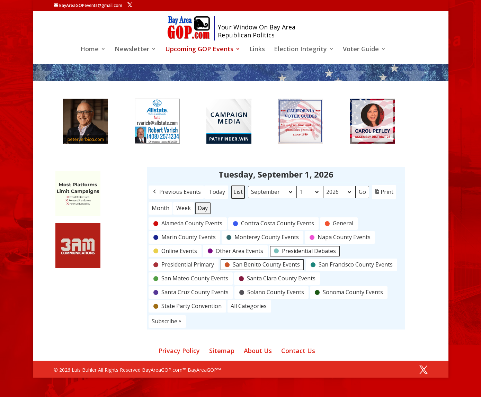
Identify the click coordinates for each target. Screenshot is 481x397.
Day (203, 208)
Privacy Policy (179, 350)
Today (217, 192)
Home (89, 49)
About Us (258, 350)
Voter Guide (361, 49)
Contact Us (298, 350)
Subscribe (167, 321)
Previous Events (176, 192)
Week (183, 208)
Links (257, 49)
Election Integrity (300, 49)
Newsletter (132, 49)
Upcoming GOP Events (199, 49)
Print (383, 193)
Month (160, 208)
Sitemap (221, 350)
